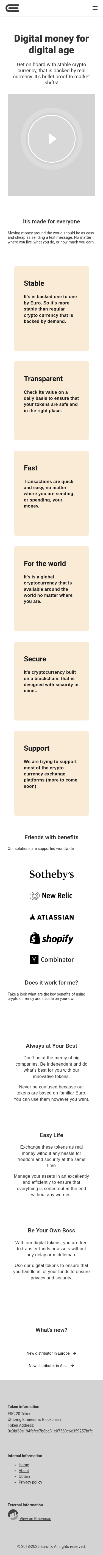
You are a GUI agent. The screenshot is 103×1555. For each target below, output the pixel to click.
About (24, 1470)
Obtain (24, 1476)
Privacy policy (30, 1482)
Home (24, 1465)
